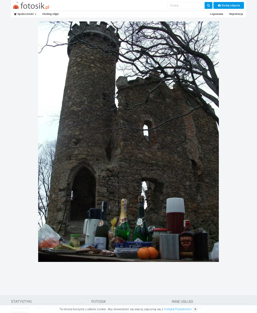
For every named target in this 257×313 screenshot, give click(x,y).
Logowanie (216, 13)
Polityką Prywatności (178, 309)
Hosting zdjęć (50, 13)
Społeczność (25, 13)
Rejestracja (236, 13)
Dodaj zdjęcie (228, 5)
